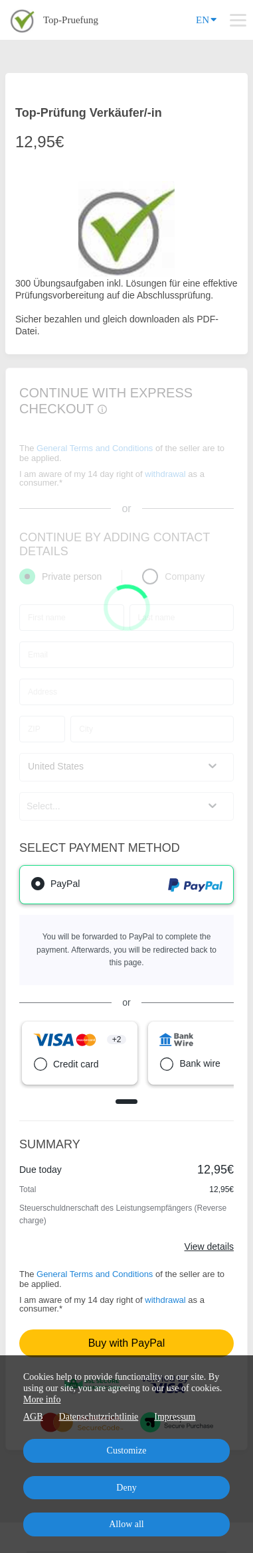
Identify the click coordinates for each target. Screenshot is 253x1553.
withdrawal (165, 1300)
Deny (126, 1488)
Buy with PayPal (126, 1343)
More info (41, 1399)
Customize (127, 1450)
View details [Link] (209, 1246)
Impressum (174, 1417)
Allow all (126, 1524)
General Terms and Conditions (95, 1274)
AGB (33, 1417)
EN (206, 19)
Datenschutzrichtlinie (99, 1417)
